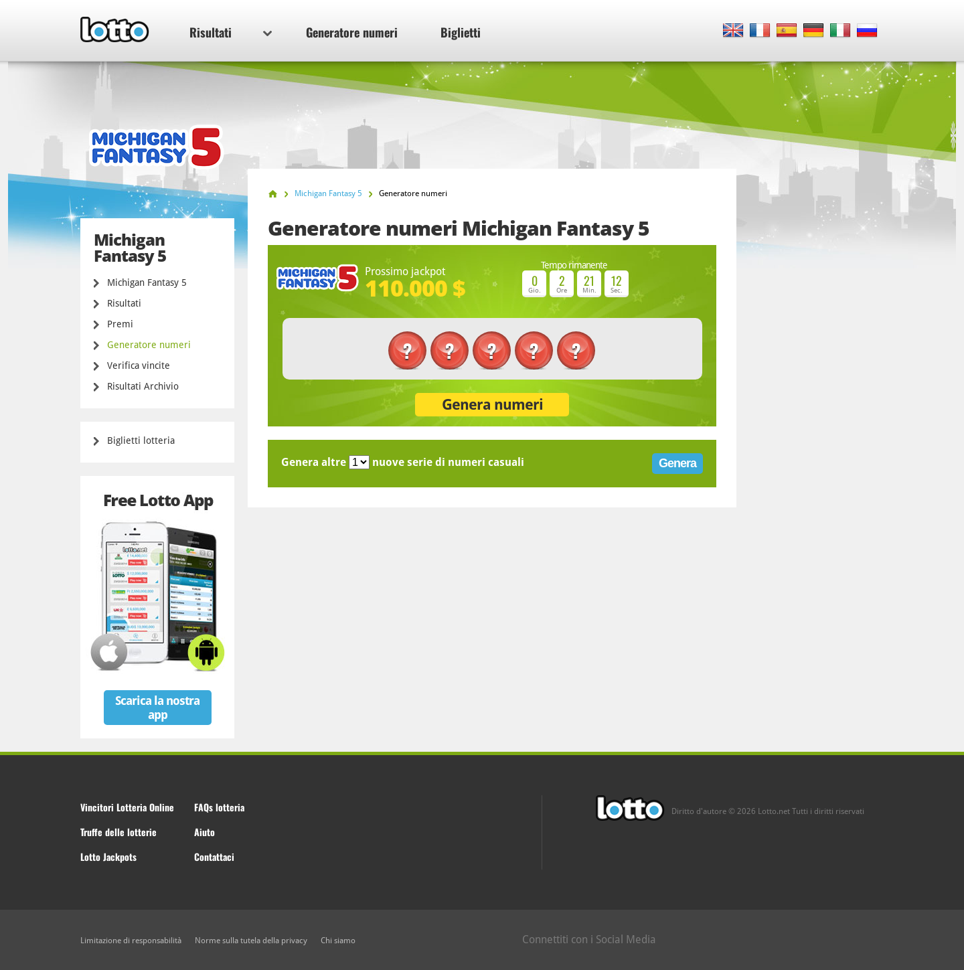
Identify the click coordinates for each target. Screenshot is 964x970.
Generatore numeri (352, 32)
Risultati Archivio (143, 386)
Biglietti (460, 32)
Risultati (230, 32)
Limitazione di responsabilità (130, 940)
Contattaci (214, 857)
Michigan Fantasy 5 (147, 282)
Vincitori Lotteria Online (127, 807)
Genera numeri (492, 404)
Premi (120, 324)
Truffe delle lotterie (118, 832)
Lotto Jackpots (108, 857)
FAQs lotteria (219, 807)
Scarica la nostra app (157, 708)
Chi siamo (338, 940)
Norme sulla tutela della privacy (251, 940)
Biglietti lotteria (141, 440)
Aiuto (204, 832)
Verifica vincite (138, 365)
